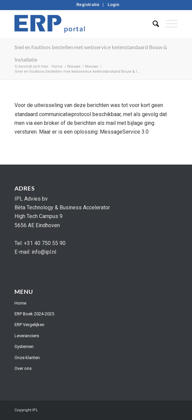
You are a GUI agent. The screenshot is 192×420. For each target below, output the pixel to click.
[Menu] (168, 23)
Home (20, 303)
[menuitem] (88, 5)
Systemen (24, 346)
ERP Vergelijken (29, 324)
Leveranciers (26, 335)
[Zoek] (152, 23)
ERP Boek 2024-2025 (34, 313)
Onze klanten (27, 357)
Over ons (23, 368)
